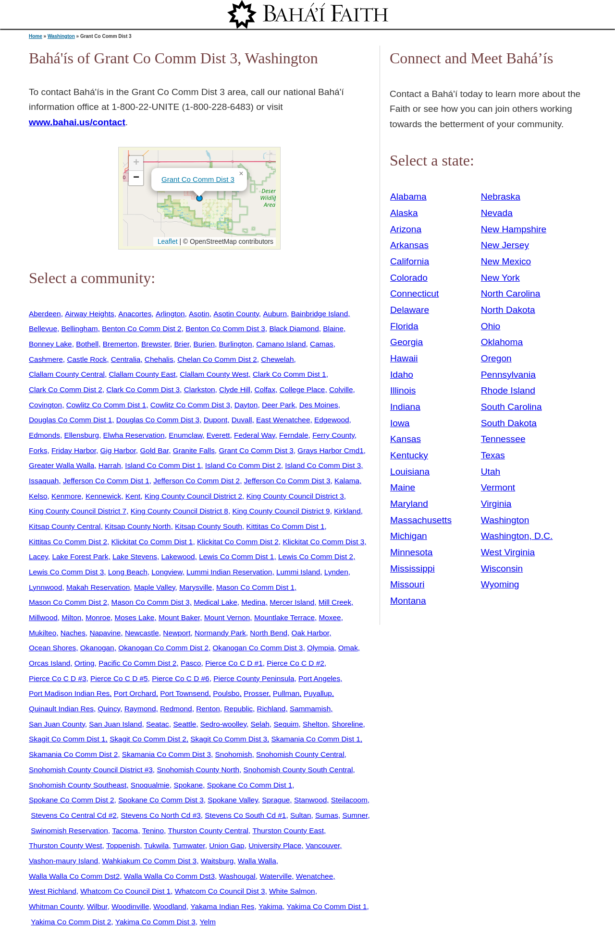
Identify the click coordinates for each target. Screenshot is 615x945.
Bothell (87, 344)
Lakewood (178, 556)
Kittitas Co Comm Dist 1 (285, 526)
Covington (45, 405)
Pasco (191, 663)
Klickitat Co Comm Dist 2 (238, 542)
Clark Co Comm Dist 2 (65, 389)
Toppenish (123, 845)
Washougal (237, 876)
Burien (204, 344)
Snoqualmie (150, 785)
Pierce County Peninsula (253, 678)
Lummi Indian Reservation (229, 572)
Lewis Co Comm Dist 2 (315, 556)
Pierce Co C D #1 (234, 663)
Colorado (409, 278)
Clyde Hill (234, 389)
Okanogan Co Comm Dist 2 (163, 648)
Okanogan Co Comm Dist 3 (258, 648)
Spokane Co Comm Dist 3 (161, 800)
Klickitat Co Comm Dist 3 (323, 542)
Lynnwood (45, 587)
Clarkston (199, 389)
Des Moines (318, 405)
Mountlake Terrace (284, 617)
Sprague (276, 800)
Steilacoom (349, 800)
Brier (181, 344)
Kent (133, 496)
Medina (253, 602)
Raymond (140, 709)
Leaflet (166, 241)
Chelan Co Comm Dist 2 (217, 359)
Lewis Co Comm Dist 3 (66, 572)
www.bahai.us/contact (77, 122)
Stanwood (310, 800)
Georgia (406, 342)
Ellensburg (81, 435)
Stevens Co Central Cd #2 (73, 815)
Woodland (169, 906)
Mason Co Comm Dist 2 (68, 602)
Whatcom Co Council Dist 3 (220, 891)
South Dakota (509, 423)
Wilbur (97, 906)
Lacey (38, 556)
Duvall (242, 420)
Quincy (109, 709)
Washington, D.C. (517, 536)
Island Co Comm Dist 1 (163, 465)
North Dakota (508, 310)
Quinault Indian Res (61, 709)
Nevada (497, 213)
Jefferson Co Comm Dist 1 (106, 481)
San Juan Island (115, 724)
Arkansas (409, 245)
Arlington (170, 314)
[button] (199, 198)
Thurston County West (65, 845)
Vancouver (323, 845)
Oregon (496, 358)
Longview (166, 572)
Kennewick (103, 496)
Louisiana (410, 472)
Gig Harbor (118, 450)
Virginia (496, 504)
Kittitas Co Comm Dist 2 (68, 542)
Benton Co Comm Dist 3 (225, 328)
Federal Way (254, 435)
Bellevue (43, 328)
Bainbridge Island (319, 314)
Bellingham (79, 328)
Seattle (184, 724)
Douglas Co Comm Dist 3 (157, 420)
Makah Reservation (98, 587)
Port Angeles (319, 678)
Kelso (38, 496)
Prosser (256, 693)
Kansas (405, 439)
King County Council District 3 (295, 496)
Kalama (346, 481)
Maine (402, 487)
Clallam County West (214, 374)
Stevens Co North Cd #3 (160, 815)
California (409, 261)
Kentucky (409, 455)
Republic (238, 709)
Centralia (125, 359)
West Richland (52, 891)
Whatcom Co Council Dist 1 (125, 891)
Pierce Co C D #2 (295, 663)
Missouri (407, 584)
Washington (61, 36)
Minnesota (411, 552)
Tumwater (189, 845)
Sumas (326, 815)
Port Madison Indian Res (69, 693)
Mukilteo (42, 633)
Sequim (285, 724)
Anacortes (134, 314)
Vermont (498, 487)
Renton (208, 709)
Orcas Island (49, 663)
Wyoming (500, 584)
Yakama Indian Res (222, 906)
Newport (176, 633)
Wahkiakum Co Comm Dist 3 (149, 861)
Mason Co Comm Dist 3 (150, 602)
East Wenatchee (283, 420)
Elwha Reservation (134, 435)
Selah (260, 724)
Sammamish (310, 709)
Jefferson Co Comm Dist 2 (196, 481)
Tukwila (156, 845)
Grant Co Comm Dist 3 (197, 179)
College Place (302, 389)
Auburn (275, 314)
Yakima (270, 906)
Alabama (408, 196)
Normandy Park (220, 633)
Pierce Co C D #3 (57, 678)
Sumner (355, 815)
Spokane (188, 785)
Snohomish (233, 754)
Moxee (330, 617)
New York (500, 278)
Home (35, 36)
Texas (493, 455)
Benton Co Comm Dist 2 (142, 328)
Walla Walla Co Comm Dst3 (169, 876)
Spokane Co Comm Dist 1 (250, 785)
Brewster (155, 344)
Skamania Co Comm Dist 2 (73, 754)
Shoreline (347, 724)
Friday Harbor (73, 450)
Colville (341, 389)
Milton (71, 617)
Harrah (109, 465)
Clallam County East (142, 374)
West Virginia (508, 552)
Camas (321, 344)
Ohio (491, 326)
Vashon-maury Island (63, 861)
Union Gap (226, 845)
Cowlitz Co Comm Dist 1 (106, 405)
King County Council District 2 (193, 496)
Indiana (405, 407)
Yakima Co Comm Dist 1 (327, 906)
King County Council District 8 (179, 511)
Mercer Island (292, 602)
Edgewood (331, 420)
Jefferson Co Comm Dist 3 (287, 481)
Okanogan (97, 648)
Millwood (43, 617)
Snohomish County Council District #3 (91, 770)
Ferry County (333, 435)
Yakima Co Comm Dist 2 (71, 922)
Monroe (98, 617)
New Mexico (506, 261)
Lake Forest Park (80, 556)
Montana (408, 601)
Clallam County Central (67, 374)
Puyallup (318, 693)
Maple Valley (154, 587)
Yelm (207, 922)
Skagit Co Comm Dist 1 (67, 739)
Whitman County (56, 906)
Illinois (403, 390)
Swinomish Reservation (69, 830)
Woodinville (130, 906)
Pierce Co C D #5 (119, 678)
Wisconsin (502, 568)
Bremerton (120, 344)
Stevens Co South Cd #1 (245, 815)
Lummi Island (298, 572)
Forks (38, 450)
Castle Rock (87, 359)
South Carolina (511, 407)
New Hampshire (514, 229)
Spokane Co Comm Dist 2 (71, 800)
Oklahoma (502, 342)
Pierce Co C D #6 (180, 678)
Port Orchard (135, 693)
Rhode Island (508, 390)
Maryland (409, 504)
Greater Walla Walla (61, 465)
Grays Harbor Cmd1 (330, 450)
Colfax (265, 389)
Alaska (404, 213)
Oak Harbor (311, 633)
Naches (73, 633)
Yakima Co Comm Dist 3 (155, 922)
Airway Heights (89, 314)
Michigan (408, 536)
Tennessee (503, 439)
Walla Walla (257, 861)
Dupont (216, 420)
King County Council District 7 (77, 511)
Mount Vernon (227, 617)
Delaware (409, 310)
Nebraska (500, 196)
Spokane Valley (233, 800)
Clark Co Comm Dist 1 (289, 374)
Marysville (195, 587)
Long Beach (128, 572)
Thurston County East (288, 830)
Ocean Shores (52, 648)
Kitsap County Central (64, 526)
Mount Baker (179, 617)
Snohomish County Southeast (77, 785)
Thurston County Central (208, 830)
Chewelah (277, 359)
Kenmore (66, 496)
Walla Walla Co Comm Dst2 (74, 876)
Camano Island (281, 344)
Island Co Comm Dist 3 (323, 465)
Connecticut (414, 293)
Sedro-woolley (223, 724)
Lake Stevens (134, 556)
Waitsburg (217, 861)
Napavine (105, 633)
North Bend (268, 633)
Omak (348, 648)
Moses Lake (135, 617)
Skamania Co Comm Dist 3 (166, 754)
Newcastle (142, 633)
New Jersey (505, 245)
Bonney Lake (50, 344)
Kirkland (347, 511)
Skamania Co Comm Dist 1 (315, 739)
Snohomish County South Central (298, 770)
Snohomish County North (198, 770)
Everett (218, 435)
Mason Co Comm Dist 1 (255, 587)
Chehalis (159, 359)
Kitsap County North (138, 526)
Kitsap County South (208, 526)
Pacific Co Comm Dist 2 (137, 663)
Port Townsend (184, 693)
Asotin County (235, 314)
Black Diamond (294, 328)
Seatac (157, 724)
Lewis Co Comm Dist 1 (236, 556)
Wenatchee (314, 876)
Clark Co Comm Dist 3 (143, 389)
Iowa (400, 423)
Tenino (153, 830)
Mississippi (412, 568)
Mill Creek (335, 602)
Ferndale (293, 435)
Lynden (336, 572)
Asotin (199, 314)
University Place (274, 845)
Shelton (315, 724)
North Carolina (511, 293)
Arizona (405, 229)
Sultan (300, 815)
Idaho (401, 375)
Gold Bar (154, 450)
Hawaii (404, 358)
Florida (404, 326)
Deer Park (278, 405)
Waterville (275, 876)
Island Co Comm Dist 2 (243, 465)
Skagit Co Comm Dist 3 (228, 739)
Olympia (320, 648)
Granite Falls (194, 450)
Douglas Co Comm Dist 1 (70, 420)
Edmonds (44, 435)
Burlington (235, 344)
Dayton (246, 405)
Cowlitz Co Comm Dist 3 (190, 405)
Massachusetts (421, 520)
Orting (84, 663)
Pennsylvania (508, 375)
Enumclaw (185, 435)
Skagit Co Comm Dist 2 (148, 739)
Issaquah (44, 481)
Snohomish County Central (300, 754)
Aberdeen (45, 314)
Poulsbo (226, 693)
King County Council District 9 (281, 511)
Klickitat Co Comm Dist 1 (152, 542)
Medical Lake (215, 602)
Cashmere (46, 359)
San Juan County (57, 724)
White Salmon (292, 891)
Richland (271, 709)
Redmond (176, 709)
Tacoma (125, 830)
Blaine (333, 328)
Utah (491, 472)
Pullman (286, 693)
